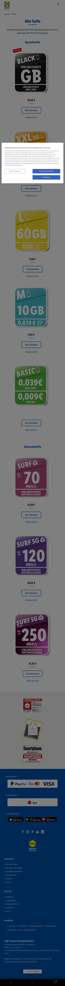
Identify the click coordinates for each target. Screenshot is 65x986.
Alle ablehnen (46, 177)
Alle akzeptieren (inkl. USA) (46, 171)
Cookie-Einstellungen (14, 171)
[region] (32, 163)
